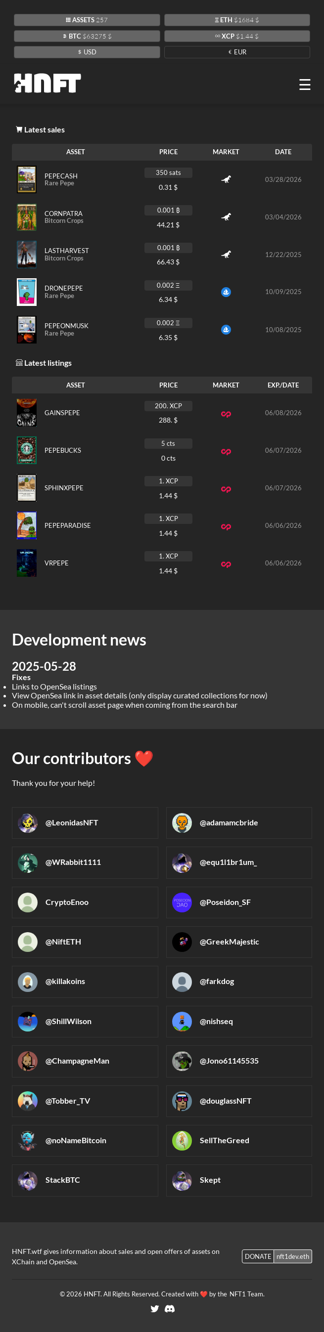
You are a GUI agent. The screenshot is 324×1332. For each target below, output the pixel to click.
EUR (237, 52)
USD (86, 52)
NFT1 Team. (246, 1294)
